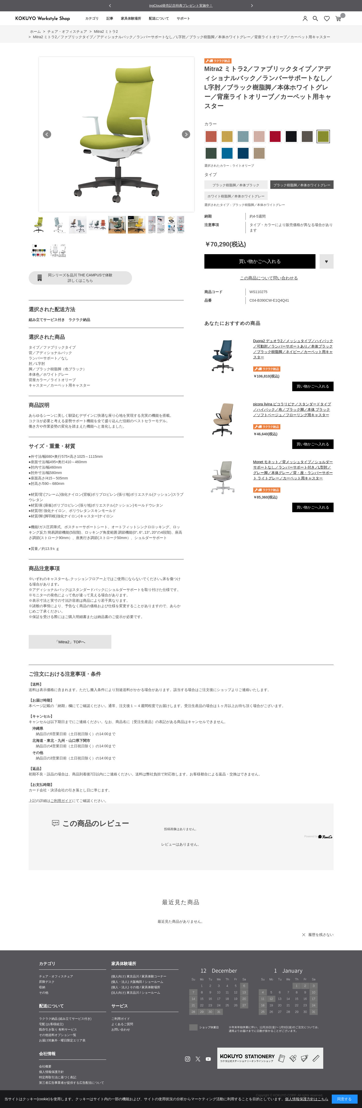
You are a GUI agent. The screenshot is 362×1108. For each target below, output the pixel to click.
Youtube (208, 1059)
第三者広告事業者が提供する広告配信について (71, 1083)
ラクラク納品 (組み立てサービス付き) (65, 1019)
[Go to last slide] (110, 5)
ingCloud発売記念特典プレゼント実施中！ (181, 5)
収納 (42, 987)
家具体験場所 (131, 18)
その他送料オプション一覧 (57, 1035)
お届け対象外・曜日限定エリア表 (62, 1040)
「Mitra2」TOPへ (70, 642)
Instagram (187, 1059)
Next (186, 134)
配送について (159, 18)
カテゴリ (92, 18)
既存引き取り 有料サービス (58, 1029)
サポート (183, 18)
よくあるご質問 (122, 1024)
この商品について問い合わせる (269, 278)
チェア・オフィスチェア (56, 976)
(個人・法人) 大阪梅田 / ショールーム (137, 982)
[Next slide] (251, 5)
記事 (109, 18)
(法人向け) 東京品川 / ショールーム (135, 992)
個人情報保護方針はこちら (306, 1099)
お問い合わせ (120, 1029)
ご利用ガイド (61, 801)
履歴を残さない (321, 935)
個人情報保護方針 (51, 1072)
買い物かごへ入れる (260, 261)
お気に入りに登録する (327, 261)
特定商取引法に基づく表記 (57, 1077)
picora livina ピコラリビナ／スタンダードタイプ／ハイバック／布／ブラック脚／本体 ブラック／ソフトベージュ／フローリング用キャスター (292, 409)
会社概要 (45, 1066)
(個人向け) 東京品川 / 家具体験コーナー (138, 976)
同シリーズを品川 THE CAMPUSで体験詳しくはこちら (80, 278)
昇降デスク (47, 982)
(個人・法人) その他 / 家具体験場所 (135, 987)
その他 (43, 992)
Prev (47, 134)
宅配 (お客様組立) (51, 1024)
